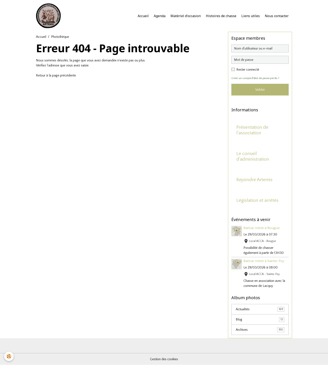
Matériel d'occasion (185, 16)
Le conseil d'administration (252, 156)
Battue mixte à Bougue (261, 228)
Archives (260, 329)
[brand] (49, 15)
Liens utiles (250, 16)
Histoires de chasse (221, 16)
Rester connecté (247, 69)
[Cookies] (9, 356)
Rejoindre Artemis (254, 179)
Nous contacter (277, 16)
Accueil (143, 16)
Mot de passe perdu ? (266, 78)
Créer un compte (241, 78)
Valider (260, 90)
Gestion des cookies (164, 359)
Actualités (260, 309)
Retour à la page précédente (56, 75)
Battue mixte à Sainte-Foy (263, 261)
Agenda (159, 16)
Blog (260, 319)
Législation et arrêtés (257, 200)
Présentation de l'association (252, 130)
